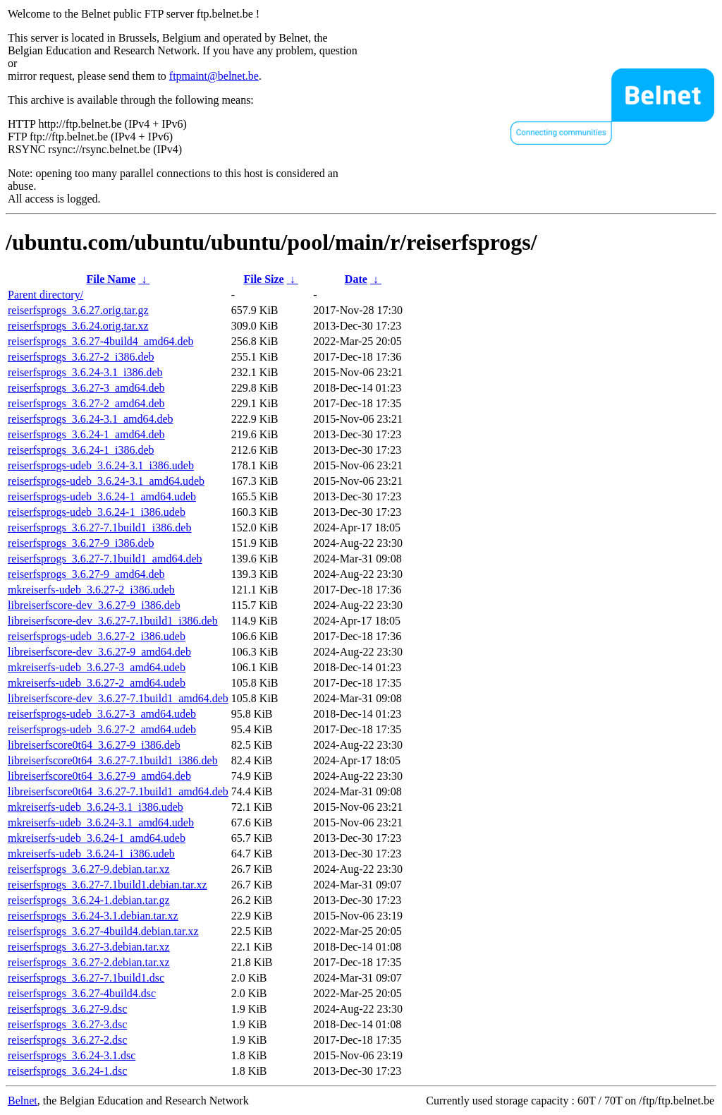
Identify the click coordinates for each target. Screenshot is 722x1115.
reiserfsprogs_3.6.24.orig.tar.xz (78, 326)
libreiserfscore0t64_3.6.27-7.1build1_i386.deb (113, 760)
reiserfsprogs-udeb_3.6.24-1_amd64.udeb (102, 496)
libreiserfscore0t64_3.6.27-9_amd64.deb (99, 776)
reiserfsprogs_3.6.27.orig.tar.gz (78, 310)
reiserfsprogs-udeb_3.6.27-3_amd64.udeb (102, 714)
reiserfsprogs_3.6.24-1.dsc (67, 1071)
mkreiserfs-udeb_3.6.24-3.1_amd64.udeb (101, 822)
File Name (111, 279)
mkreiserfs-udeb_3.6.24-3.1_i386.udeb (95, 807)
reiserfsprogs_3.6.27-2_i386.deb (81, 357)
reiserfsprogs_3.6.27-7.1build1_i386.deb (99, 528)
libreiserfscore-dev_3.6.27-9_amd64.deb (99, 652)
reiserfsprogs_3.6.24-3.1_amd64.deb (90, 419)
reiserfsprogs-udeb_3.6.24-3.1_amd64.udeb (106, 481)
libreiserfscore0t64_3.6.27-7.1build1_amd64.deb (118, 791)
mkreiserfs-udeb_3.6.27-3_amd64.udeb (96, 667)
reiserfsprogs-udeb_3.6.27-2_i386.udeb (96, 636)
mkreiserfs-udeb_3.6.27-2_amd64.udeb (96, 683)
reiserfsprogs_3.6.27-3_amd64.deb (86, 388)
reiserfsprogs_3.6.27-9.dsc (67, 1009)
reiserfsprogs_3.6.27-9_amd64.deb (86, 574)
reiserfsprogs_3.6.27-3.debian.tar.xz (89, 947)
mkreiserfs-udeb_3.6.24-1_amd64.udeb (96, 838)
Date (356, 279)
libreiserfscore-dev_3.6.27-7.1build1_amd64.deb (118, 698)
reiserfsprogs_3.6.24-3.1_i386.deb (85, 372)
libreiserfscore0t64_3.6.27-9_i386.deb (94, 745)
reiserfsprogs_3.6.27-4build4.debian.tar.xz (103, 931)
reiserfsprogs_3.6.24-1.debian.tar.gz (89, 900)
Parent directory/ (45, 295)
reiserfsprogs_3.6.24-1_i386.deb (81, 450)
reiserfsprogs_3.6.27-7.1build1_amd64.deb (105, 559)
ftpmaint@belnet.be (214, 76)
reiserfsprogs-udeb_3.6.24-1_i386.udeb (96, 512)
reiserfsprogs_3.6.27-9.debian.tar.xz (89, 869)
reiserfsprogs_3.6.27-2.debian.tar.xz (89, 962)
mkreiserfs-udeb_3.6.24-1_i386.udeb (91, 854)
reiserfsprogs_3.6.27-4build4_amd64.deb (101, 341)
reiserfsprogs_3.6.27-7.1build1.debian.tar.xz (107, 885)
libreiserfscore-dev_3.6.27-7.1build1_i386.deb (113, 621)
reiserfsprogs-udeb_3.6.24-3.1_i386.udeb (101, 465)
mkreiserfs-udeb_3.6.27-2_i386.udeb (91, 590)
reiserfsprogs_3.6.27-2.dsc (67, 1040)
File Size (263, 279)
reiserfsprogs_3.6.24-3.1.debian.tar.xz (93, 916)
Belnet (22, 1101)
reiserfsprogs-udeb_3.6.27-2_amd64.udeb (102, 729)
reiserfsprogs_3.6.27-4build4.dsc (82, 993)
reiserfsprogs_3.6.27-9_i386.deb (81, 543)
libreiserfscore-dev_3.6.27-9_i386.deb (94, 605)
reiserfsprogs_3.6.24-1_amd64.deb (86, 434)
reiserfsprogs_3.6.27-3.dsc (67, 1024)
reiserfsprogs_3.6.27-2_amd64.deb (86, 403)
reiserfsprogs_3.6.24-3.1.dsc (71, 1055)
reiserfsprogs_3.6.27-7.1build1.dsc (86, 978)
